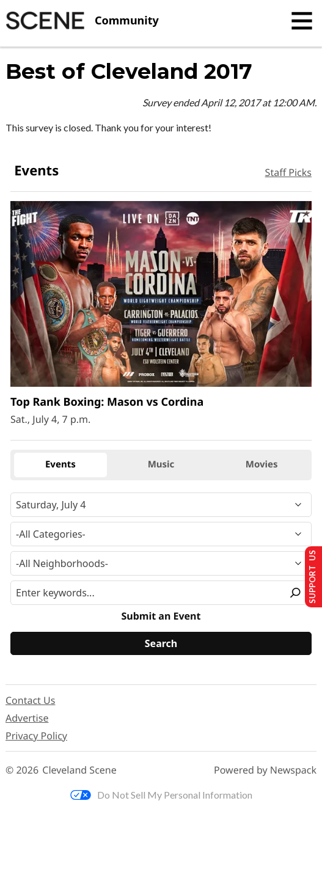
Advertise (26, 718)
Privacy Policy (36, 735)
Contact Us (30, 700)
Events (36, 170)
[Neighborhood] (161, 563)
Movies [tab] (262, 464)
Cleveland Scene (79, 770)
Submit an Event (161, 616)
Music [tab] (161, 464)
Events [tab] (60, 464)
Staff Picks (288, 172)
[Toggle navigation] (302, 21)
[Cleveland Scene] (82, 21)
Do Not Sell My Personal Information (161, 794)
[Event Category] (161, 534)
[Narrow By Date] (161, 504)
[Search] (161, 643)
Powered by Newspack (265, 770)
